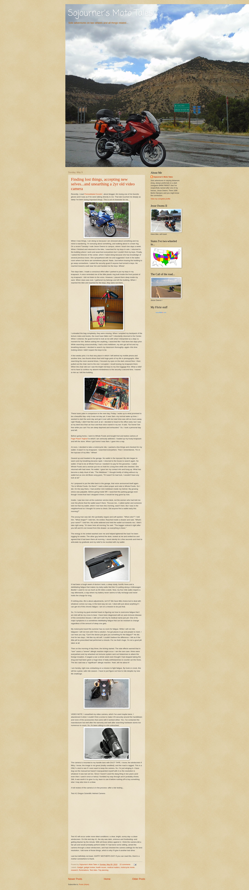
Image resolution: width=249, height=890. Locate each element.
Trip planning (103, 870)
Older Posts (138, 879)
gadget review (89, 867)
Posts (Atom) (84, 884)
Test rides (93, 870)
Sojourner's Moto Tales (110, 13)
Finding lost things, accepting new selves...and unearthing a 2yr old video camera (103, 184)
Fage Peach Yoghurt (79, 439)
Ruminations (84, 870)
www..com (161, 312)
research (74, 870)
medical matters (113, 867)
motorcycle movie (127, 867)
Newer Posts (75, 879)
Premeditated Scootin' (93, 194)
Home (107, 879)
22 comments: (125, 864)
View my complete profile (160, 199)
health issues (101, 867)
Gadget (80, 867)
